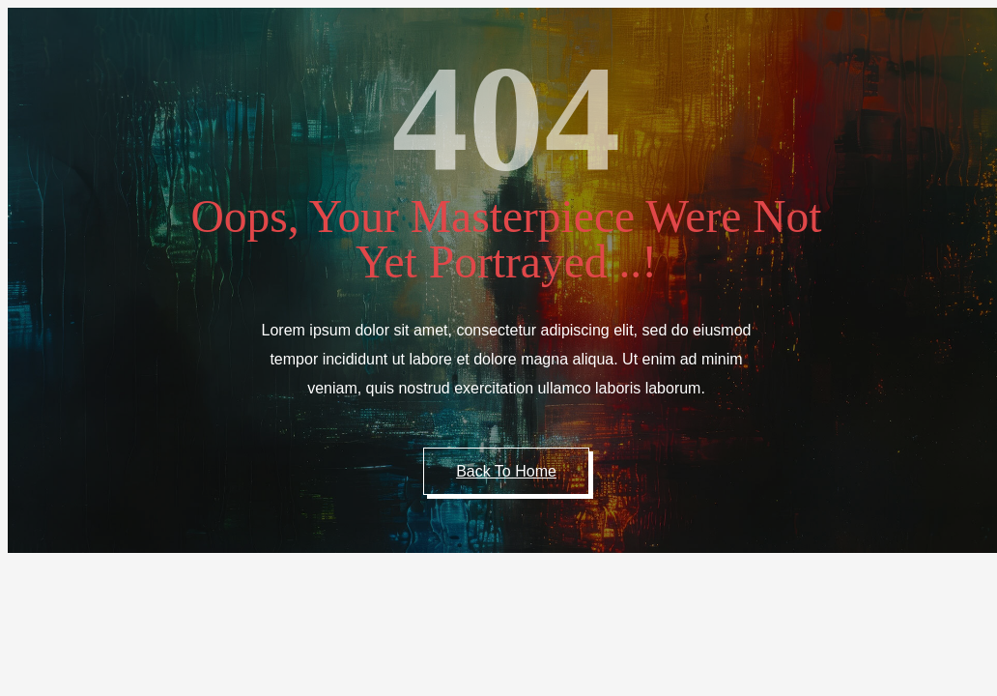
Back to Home (506, 471)
